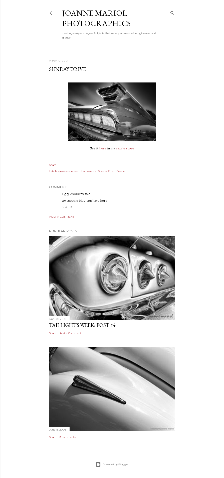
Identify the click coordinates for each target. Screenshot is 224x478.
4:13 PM (67, 206)
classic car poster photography (77, 171)
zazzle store (125, 148)
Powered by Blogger (112, 464)
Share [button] (52, 164)
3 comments (67, 437)
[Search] (172, 12)
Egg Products (73, 194)
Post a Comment (61, 216)
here (102, 148)
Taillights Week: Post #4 (82, 325)
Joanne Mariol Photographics (96, 18)
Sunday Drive (106, 171)
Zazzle (120, 171)
